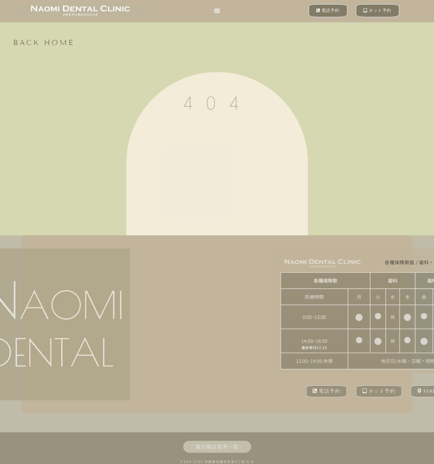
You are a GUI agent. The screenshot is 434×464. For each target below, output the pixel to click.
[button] (217, 9)
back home (43, 42)
